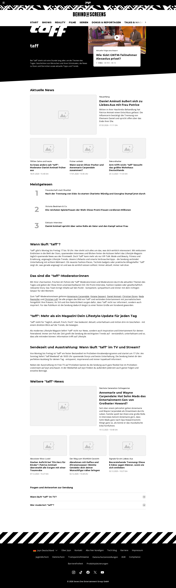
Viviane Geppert (98, 304)
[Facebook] (88, 572)
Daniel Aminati (114, 304)
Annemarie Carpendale (78, 304)
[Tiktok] (81, 572)
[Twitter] (95, 572)
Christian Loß (51, 307)
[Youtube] (102, 572)
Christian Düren (130, 304)
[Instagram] (73, 572)
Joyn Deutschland (45, 550)
